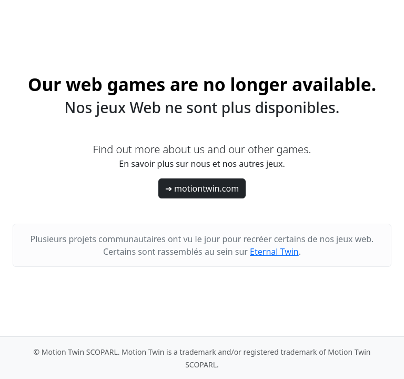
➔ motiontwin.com (202, 188)
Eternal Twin (274, 251)
